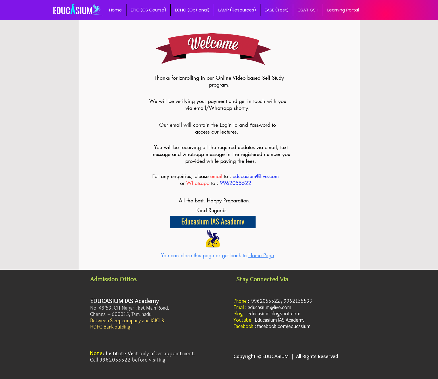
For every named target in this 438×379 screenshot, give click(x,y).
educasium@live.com (256, 176)
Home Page (261, 255)
